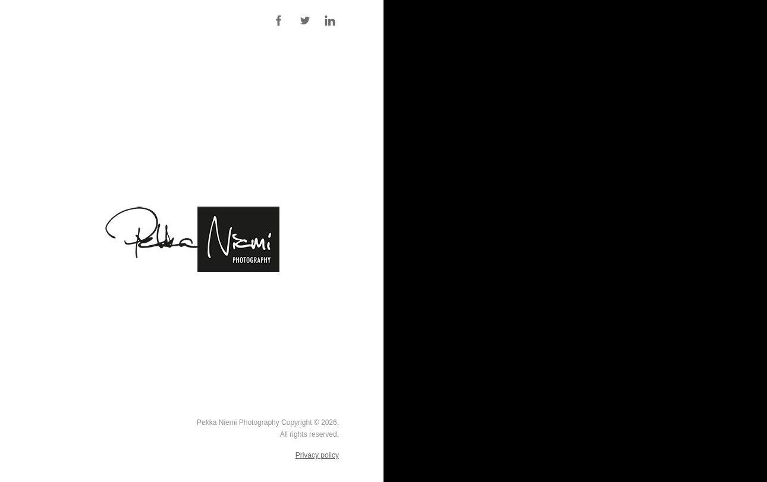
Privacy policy (317, 455)
